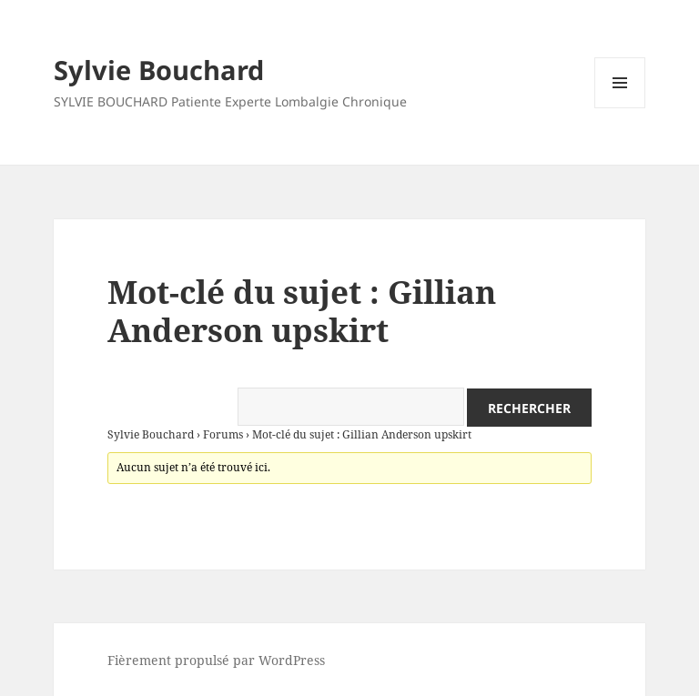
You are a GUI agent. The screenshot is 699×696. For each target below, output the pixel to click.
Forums (223, 434)
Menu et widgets (620, 107)
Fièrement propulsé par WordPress (216, 660)
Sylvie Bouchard (159, 69)
